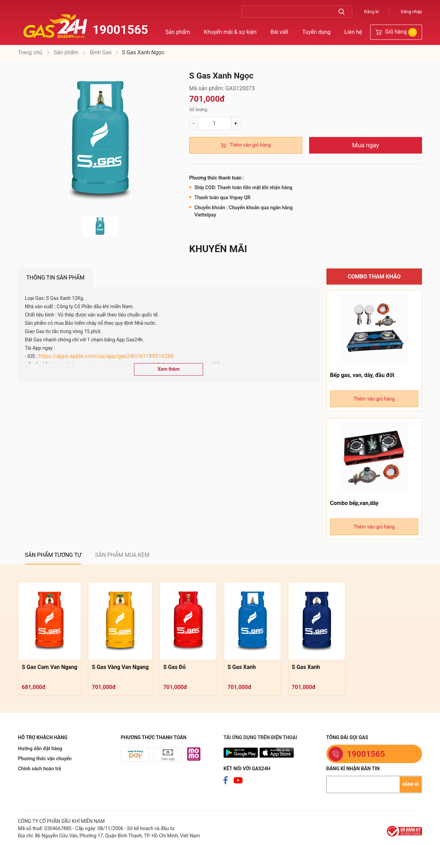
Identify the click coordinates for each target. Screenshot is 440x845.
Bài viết (279, 32)
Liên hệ (353, 32)
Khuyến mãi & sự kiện (230, 32)
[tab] (55, 277)
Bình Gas (100, 52)
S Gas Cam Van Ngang (49, 667)
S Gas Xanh (242, 667)
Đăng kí (371, 11)
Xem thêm (168, 369)
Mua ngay (365, 145)
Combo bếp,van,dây (354, 503)
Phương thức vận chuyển (44, 758)
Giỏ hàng (396, 32)
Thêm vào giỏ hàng (250, 145)
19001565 (120, 30)
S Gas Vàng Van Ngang (120, 667)
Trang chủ (30, 52)
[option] (100, 140)
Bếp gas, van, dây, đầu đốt (362, 375)
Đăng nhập (411, 11)
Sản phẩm (177, 32)
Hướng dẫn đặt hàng (40, 748)
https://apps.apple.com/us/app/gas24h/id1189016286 (106, 356)
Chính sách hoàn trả (39, 768)
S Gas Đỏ (174, 667)
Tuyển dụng (316, 32)
